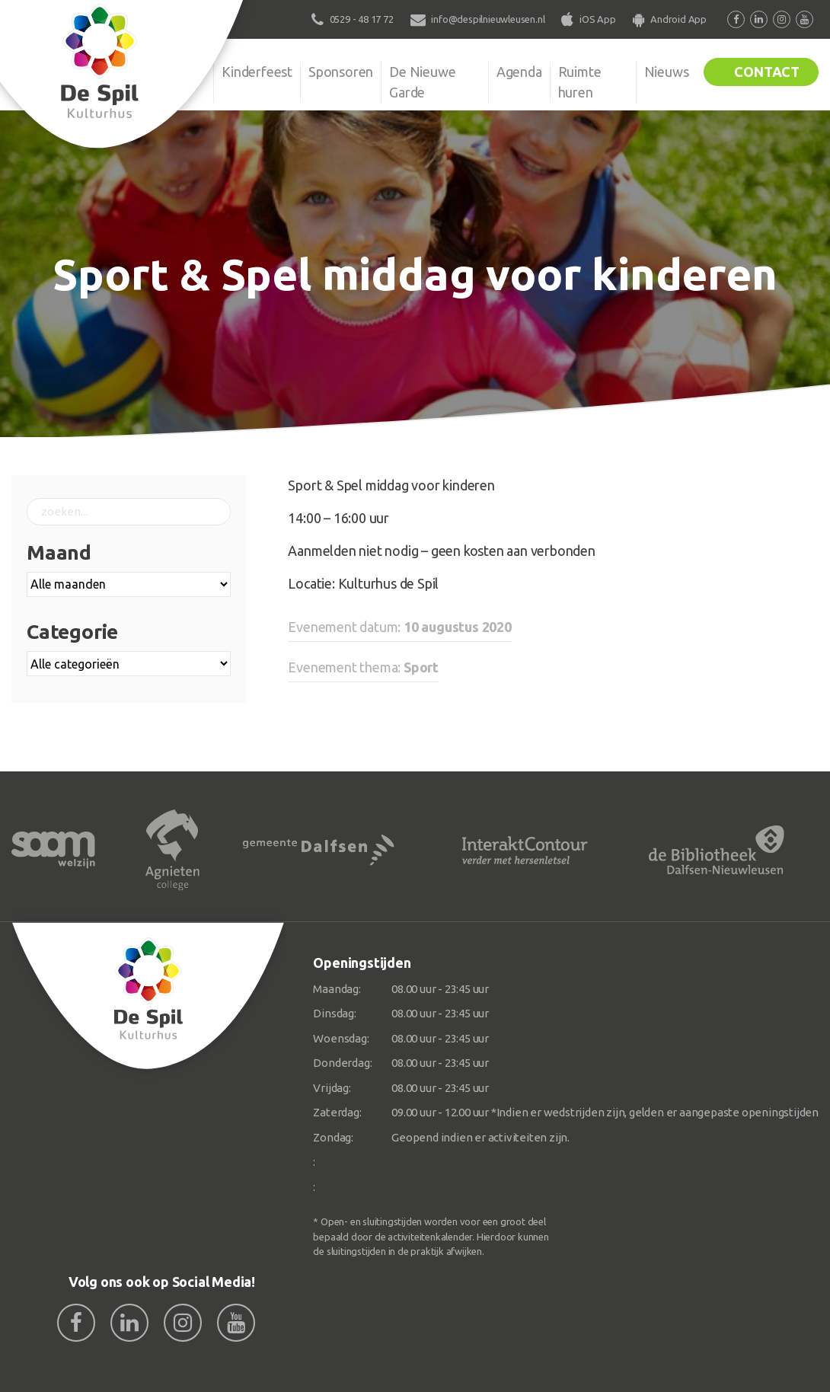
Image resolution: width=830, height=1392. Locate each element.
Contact (767, 71)
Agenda (519, 71)
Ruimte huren (580, 82)
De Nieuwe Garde (422, 82)
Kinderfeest (257, 71)
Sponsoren (340, 71)
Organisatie (171, 71)
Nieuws (666, 71)
